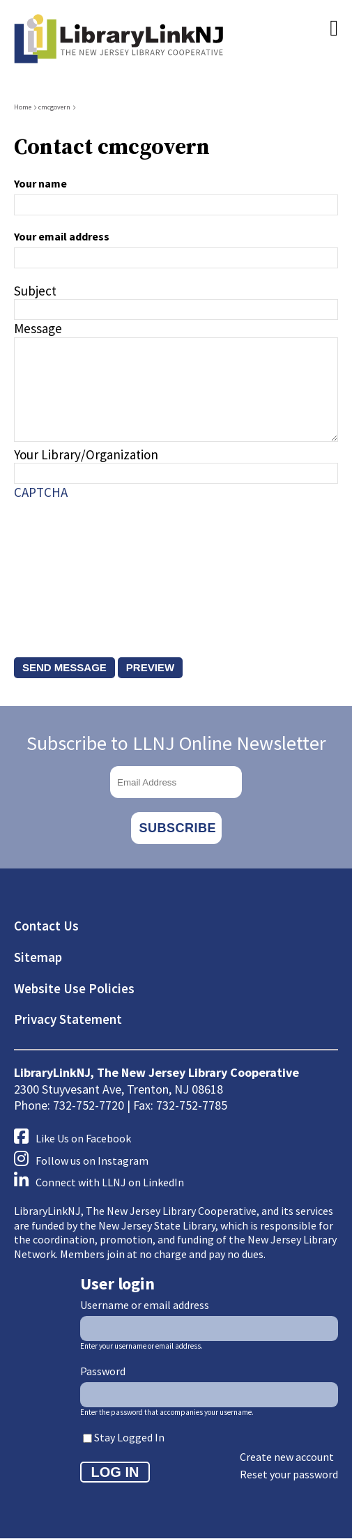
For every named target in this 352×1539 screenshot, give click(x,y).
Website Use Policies (74, 988)
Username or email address (144, 1305)
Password (102, 1371)
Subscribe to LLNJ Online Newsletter (176, 743)
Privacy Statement (68, 1019)
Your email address (61, 236)
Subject (35, 290)
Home (22, 107)
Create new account (287, 1457)
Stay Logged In (129, 1437)
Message (38, 328)
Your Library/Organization (86, 454)
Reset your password (289, 1474)
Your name (40, 183)
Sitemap (38, 957)
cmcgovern (54, 107)
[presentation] (71, 565)
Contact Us (46, 925)
